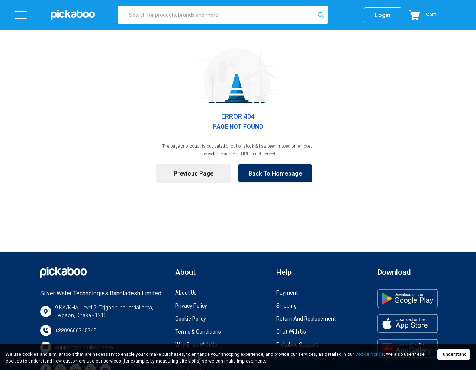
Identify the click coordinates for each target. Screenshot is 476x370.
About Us (186, 293)
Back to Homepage (275, 173)
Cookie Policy (190, 319)
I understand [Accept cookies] (454, 354)
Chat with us (291, 332)
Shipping (286, 306)
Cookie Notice (369, 354)
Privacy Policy (191, 306)
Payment (287, 293)
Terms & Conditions (198, 332)
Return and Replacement (306, 319)
